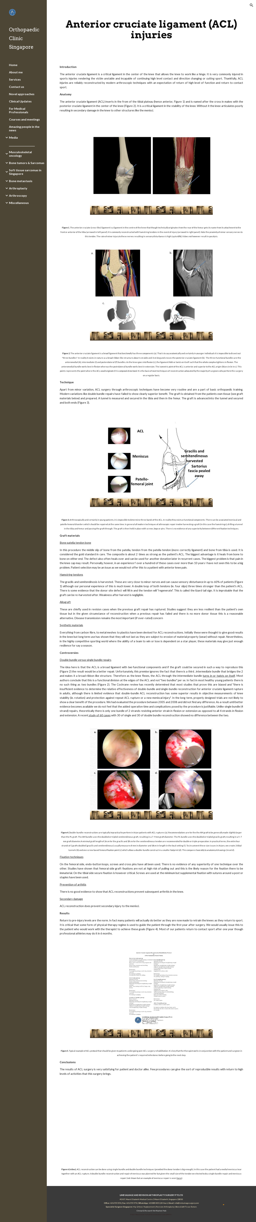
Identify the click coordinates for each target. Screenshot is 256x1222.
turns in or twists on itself (219, 675)
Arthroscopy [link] (18, 195)
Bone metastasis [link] (20, 181)
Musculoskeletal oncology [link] (20, 153)
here (179, 1178)
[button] (251, 5)
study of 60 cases (99, 715)
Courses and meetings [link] (24, 119)
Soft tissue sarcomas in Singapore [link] (25, 171)
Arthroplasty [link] (18, 188)
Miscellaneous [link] (19, 203)
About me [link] (16, 72)
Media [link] (13, 137)
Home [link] (13, 65)
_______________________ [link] (22, 144)
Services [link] (15, 79)
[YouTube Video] (151, 1121)
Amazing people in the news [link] (24, 128)
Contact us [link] (16, 86)
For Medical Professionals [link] (18, 110)
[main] (151, 29)
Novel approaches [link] (21, 94)
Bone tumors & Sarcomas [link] (26, 163)
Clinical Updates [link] (20, 101)
